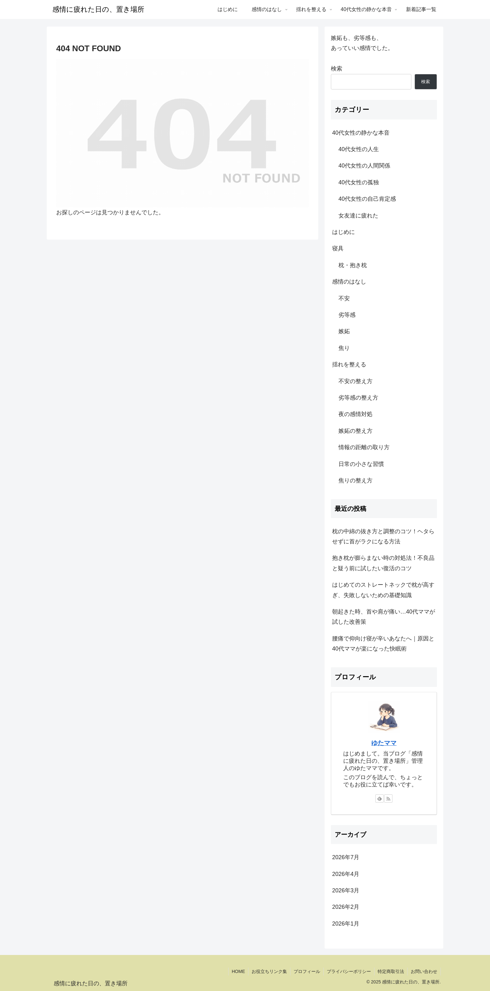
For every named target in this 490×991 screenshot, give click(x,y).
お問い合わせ (424, 971)
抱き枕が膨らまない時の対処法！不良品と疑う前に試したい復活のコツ (383, 563)
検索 (336, 68)
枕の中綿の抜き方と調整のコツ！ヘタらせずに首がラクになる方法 (383, 536)
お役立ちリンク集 (269, 971)
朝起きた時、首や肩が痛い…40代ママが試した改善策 (383, 617)
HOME (238, 971)
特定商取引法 (391, 971)
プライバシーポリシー (349, 971)
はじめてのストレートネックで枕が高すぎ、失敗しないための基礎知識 (383, 590)
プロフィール (307, 971)
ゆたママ (384, 742)
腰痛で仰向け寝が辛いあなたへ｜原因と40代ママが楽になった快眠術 (383, 643)
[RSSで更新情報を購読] (388, 798)
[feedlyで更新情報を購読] (379, 798)
